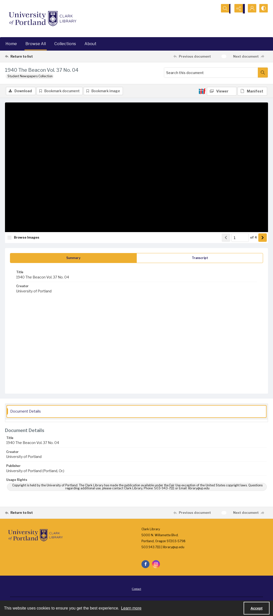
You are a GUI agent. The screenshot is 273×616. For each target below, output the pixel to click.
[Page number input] (240, 238)
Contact (136, 589)
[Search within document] (263, 73)
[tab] (73, 258)
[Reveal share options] (238, 8)
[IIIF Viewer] (222, 91)
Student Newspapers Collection (30, 76)
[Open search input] (225, 8)
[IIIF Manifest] (252, 91)
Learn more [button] (131, 608)
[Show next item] (262, 238)
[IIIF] (202, 91)
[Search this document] (211, 73)
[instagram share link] (156, 565)
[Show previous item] (226, 238)
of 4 (253, 238)
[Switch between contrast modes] (263, 8)
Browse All (35, 43)
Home (11, 43)
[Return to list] (41, 56)
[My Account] (250, 8)
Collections (65, 43)
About (90, 43)
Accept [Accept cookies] (257, 608)
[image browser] (23, 238)
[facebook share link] (145, 565)
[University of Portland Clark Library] (42, 18)
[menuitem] (136, 589)
